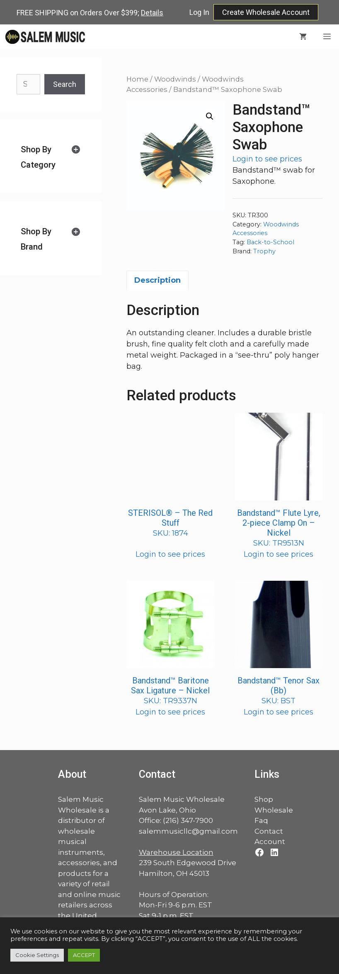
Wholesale (273, 810)
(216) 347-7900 (188, 820)
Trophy (264, 251)
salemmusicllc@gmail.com (188, 831)
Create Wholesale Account (266, 12)
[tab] (51, 157)
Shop (263, 799)
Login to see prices (267, 159)
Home (137, 79)
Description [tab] (157, 280)
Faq (261, 820)
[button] (209, 116)
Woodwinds (175, 79)
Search (64, 84)
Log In (199, 12)
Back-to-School (270, 242)
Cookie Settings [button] (37, 955)
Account (269, 841)
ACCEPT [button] (84, 955)
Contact (268, 831)
